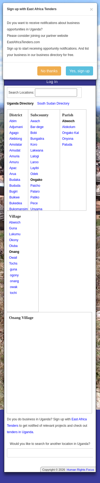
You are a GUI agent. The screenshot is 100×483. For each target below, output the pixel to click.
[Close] (91, 9)
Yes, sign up (79, 71)
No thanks (49, 71)
